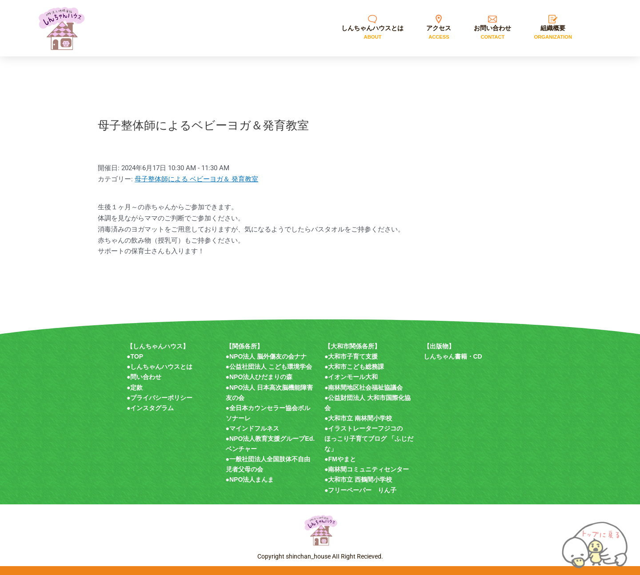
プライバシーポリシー (161, 397)
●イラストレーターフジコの (363, 428)
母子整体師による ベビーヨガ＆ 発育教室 (196, 179)
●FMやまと (340, 459)
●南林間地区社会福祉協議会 (363, 387)
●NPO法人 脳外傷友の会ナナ (266, 356)
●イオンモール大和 (351, 376)
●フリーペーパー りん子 (360, 490)
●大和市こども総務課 (354, 366)
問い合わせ (145, 376)
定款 (136, 387)
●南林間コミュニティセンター (366, 469)
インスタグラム (152, 407)
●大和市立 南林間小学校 (358, 418)
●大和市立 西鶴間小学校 (358, 479)
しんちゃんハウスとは (161, 366)
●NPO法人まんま (250, 479)
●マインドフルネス (252, 428)
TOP (136, 356)
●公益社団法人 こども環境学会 (269, 366)
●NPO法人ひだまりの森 (259, 376)
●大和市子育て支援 (351, 356)
